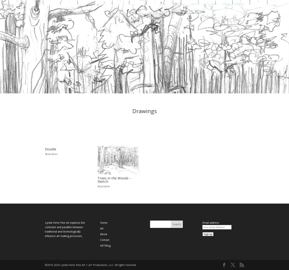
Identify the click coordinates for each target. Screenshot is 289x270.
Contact (226, 4)
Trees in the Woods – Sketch (114, 180)
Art (204, 4)
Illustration (51, 154)
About (214, 4)
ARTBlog (239, 4)
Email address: (211, 222)
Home (194, 4)
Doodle (50, 149)
